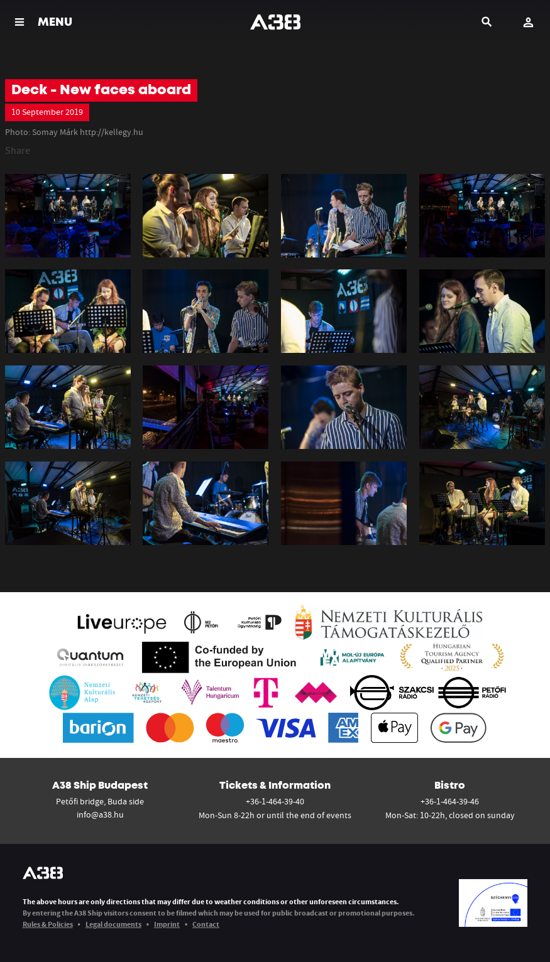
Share (17, 150)
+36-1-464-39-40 (275, 801)
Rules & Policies (48, 924)
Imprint (167, 924)
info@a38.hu (100, 814)
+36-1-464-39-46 (450, 801)
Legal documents (113, 924)
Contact (205, 924)
